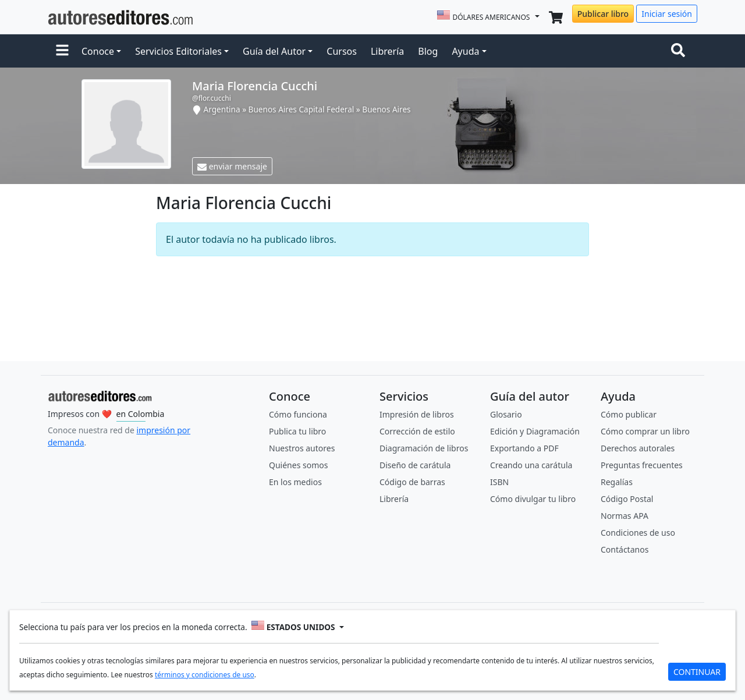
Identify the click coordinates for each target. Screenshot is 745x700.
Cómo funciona (298, 414)
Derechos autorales (638, 448)
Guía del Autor (274, 51)
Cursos (342, 51)
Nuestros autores (302, 448)
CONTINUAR (697, 671)
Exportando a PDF (524, 448)
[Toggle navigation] (680, 51)
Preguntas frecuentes (642, 465)
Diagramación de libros (423, 448)
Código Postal (627, 498)
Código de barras (412, 481)
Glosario (506, 414)
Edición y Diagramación (535, 431)
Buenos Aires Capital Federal (301, 109)
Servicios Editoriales (178, 51)
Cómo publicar (629, 414)
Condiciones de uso (638, 532)
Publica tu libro (297, 431)
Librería (387, 51)
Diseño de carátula (414, 465)
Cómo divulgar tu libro (533, 498)
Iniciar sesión (666, 13)
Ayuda (465, 51)
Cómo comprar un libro (645, 431)
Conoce (97, 51)
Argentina (222, 109)
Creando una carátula (531, 465)
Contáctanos (624, 549)
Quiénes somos (298, 465)
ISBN (499, 481)
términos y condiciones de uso (204, 675)
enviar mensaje (232, 166)
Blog (428, 51)
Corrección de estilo (417, 431)
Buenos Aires (386, 109)
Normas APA (624, 515)
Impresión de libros (416, 414)
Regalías (617, 481)
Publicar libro (603, 13)
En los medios (295, 481)
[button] (62, 51)
